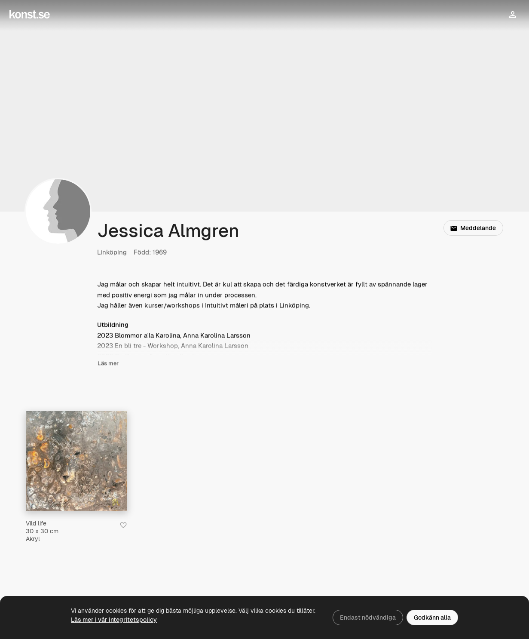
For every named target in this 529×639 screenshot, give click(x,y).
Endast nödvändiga (368, 617)
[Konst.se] (29, 14)
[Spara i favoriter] (123, 525)
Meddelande (473, 228)
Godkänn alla (432, 617)
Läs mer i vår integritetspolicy (114, 620)
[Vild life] (76, 461)
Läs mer (108, 363)
